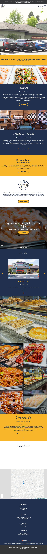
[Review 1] (17, 433)
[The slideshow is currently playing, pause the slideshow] (2, 245)
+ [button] (1, 495)
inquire (22, 105)
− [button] (1, 497)
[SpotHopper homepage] (26, 540)
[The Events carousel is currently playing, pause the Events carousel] (23, 293)
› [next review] (44, 427)
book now (22, 149)
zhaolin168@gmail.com (23, 534)
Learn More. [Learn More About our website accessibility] (23, 548)
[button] (21, 247)
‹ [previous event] (2, 273)
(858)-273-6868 (23, 533)
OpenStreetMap (40, 498)
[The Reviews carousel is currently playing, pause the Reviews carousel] (23, 438)
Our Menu (23, 232)
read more (22, 202)
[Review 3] (23, 433)
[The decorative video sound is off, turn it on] (4, 54)
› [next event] (44, 273)
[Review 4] (26, 433)
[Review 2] (20, 433)
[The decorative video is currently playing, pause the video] (2, 54)
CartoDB (45, 498)
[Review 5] (29, 433)
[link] (23, 482)
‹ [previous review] (2, 427)
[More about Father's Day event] (24, 289)
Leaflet (36, 498)
